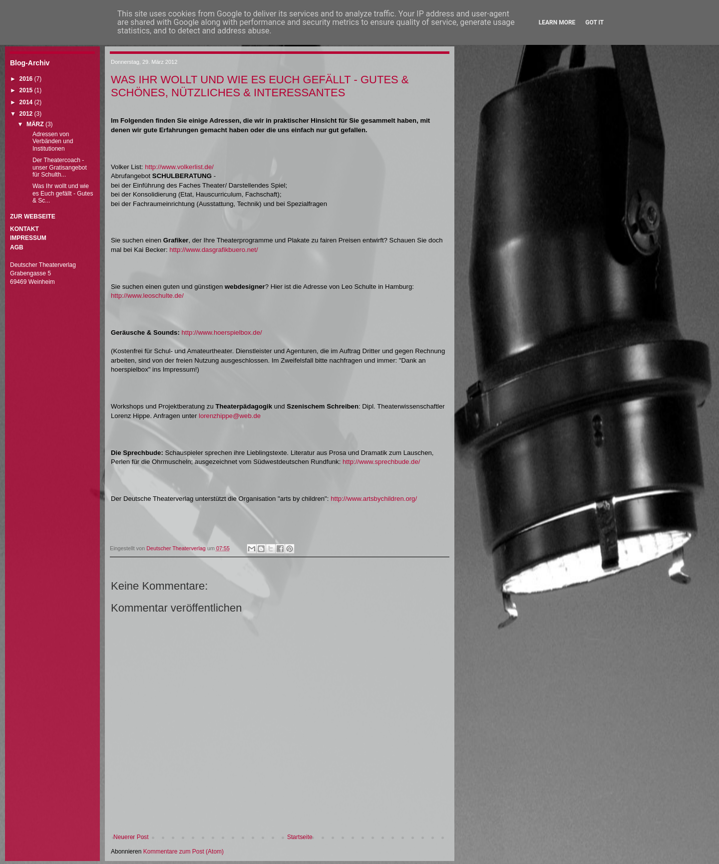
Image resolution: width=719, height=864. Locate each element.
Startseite (300, 837)
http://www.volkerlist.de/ (179, 167)
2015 (26, 90)
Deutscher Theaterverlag (176, 548)
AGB (16, 247)
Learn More (557, 22)
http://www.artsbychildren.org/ (374, 498)
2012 (26, 113)
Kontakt (24, 228)
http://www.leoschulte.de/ (147, 295)
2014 (26, 102)
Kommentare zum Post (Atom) (183, 851)
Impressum (28, 237)
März (35, 124)
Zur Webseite (32, 216)
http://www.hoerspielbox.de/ (221, 332)
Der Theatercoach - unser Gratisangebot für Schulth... (59, 167)
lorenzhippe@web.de (230, 416)
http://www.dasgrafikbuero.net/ (213, 249)
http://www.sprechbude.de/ (381, 461)
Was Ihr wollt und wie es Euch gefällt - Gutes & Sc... (62, 193)
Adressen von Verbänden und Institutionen (52, 141)
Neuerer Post (131, 837)
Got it (594, 22)
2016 (26, 78)
